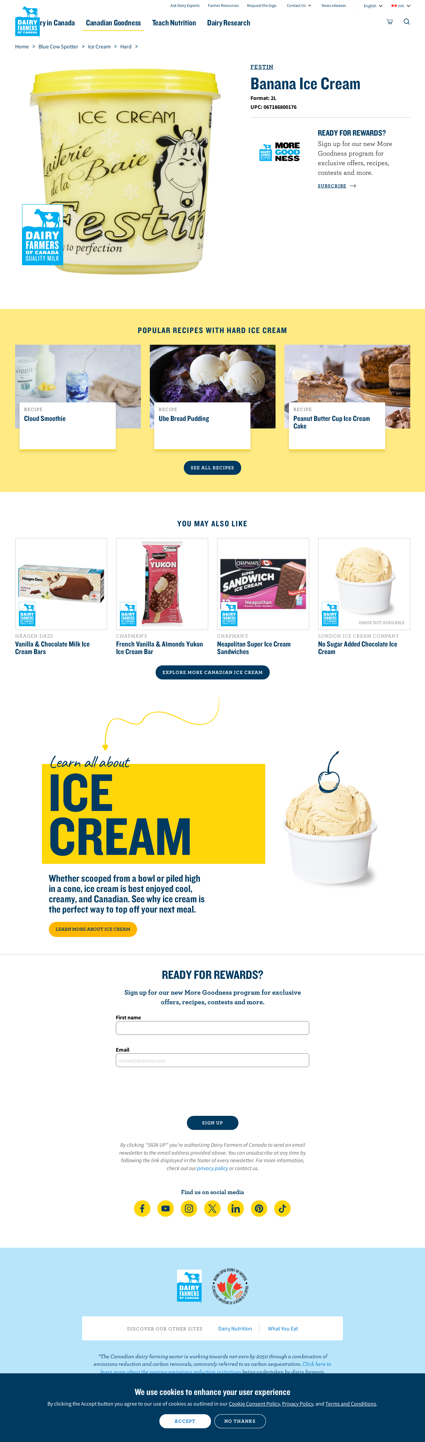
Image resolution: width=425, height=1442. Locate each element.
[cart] (390, 23)
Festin (262, 66)
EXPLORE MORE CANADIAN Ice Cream (213, 672)
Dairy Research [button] (277, 22)
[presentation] (212, 1091)
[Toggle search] (407, 23)
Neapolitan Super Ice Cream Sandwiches (254, 647)
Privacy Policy (297, 1403)
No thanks (240, 1421)
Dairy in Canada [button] (80, 22)
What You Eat (283, 1328)
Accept (185, 1421)
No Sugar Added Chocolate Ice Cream (357, 647)
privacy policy (212, 1168)
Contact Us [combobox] (296, 5)
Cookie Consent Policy (254, 1403)
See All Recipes (212, 467)
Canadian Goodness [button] (147, 22)
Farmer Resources (223, 5)
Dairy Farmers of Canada (27, 21)
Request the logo (262, 5)
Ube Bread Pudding (184, 418)
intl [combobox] (401, 5)
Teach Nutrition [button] (215, 22)
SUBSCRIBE (337, 185)
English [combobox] (370, 5)
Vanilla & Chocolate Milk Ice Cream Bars (52, 647)
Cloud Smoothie (45, 418)
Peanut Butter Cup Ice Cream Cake (331, 422)
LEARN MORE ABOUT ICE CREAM (93, 929)
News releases (334, 5)
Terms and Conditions (350, 1403)
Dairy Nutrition (235, 1328)
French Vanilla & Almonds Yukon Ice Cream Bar (159, 647)
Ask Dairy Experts (185, 5)
